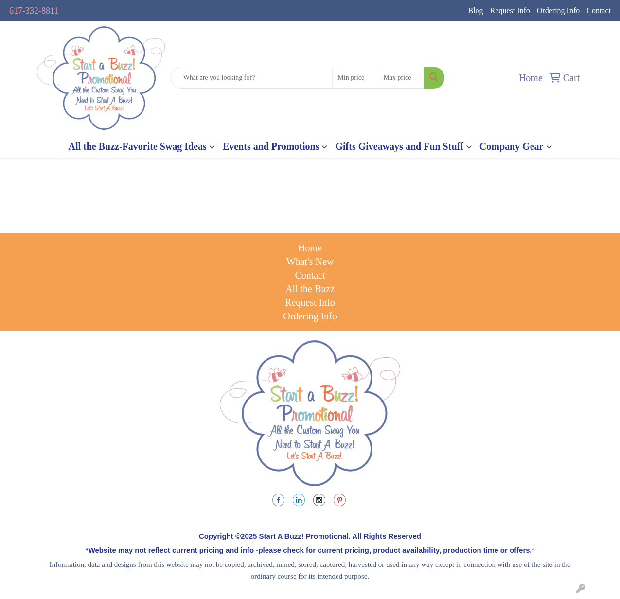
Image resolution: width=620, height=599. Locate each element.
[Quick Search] (252, 78)
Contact (598, 10)
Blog (475, 10)
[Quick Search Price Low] (355, 78)
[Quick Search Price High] (401, 78)
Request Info (510, 10)
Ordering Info (558, 10)
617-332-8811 (33, 11)
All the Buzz (310, 288)
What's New (310, 261)
